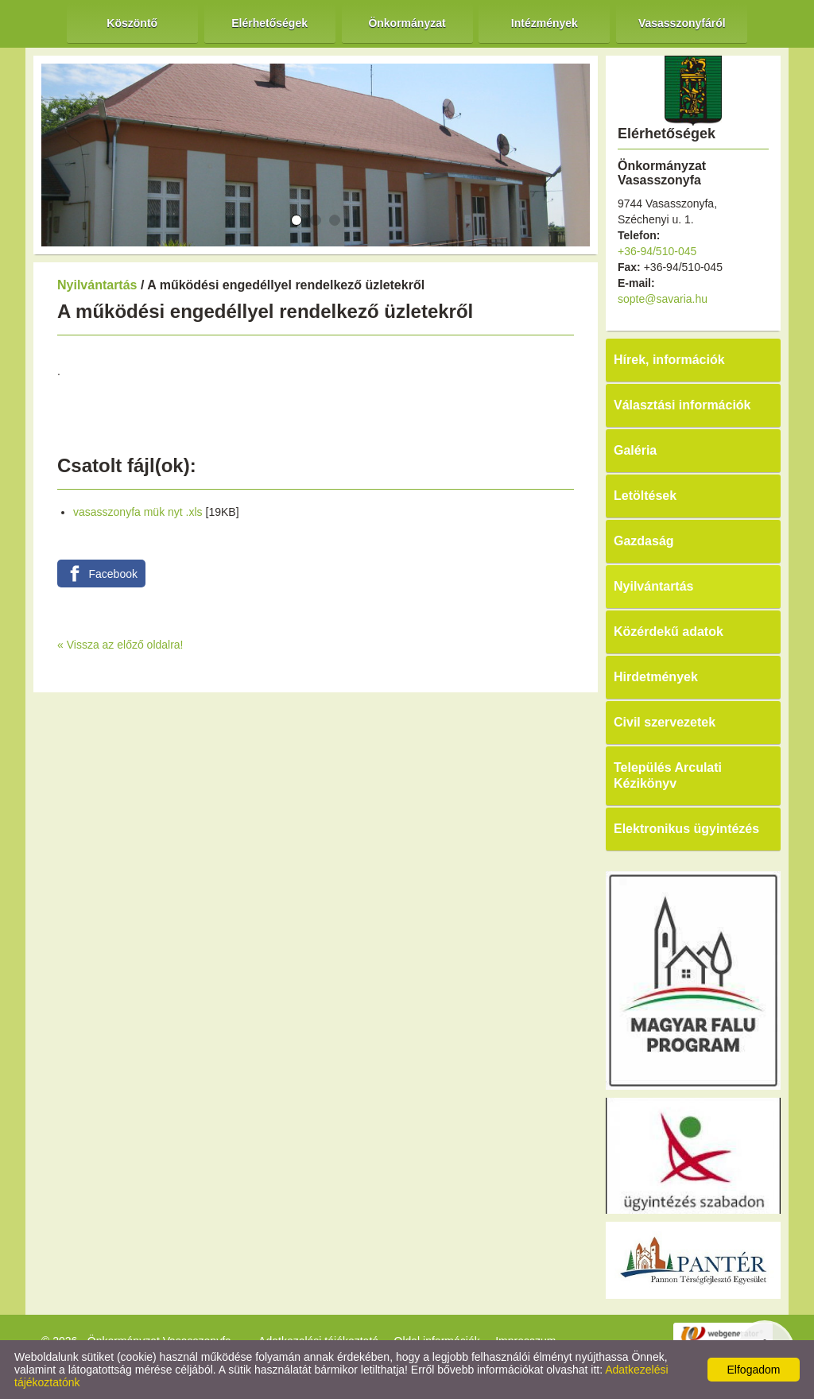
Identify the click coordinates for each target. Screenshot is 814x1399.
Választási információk (682, 405)
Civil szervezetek (664, 722)
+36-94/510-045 (657, 251)
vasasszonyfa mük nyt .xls (138, 512)
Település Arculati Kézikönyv (668, 775)
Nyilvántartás (97, 285)
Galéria (635, 450)
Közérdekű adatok (668, 631)
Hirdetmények (656, 677)
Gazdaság (644, 541)
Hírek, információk (669, 359)
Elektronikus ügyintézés (686, 828)
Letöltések (645, 495)
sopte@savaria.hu (662, 299)
